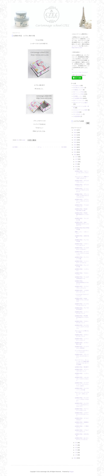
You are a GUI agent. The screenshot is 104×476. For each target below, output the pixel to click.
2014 (75, 458)
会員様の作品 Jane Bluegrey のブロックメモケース (82, 224)
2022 (75, 137)
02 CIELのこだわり (78, 87)
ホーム (39, 147)
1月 (76, 455)
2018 (75, 147)
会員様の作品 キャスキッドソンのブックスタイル (82, 327)
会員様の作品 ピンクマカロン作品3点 (82, 347)
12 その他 (76, 112)
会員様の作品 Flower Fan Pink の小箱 (81, 209)
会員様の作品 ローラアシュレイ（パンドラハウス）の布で (82, 384)
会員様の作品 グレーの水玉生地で (82, 308)
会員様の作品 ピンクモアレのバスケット (82, 304)
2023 (75, 135)
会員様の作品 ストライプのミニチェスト (82, 287)
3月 (76, 450)
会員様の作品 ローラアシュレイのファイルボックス (82, 253)
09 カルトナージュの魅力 (80, 102)
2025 (75, 130)
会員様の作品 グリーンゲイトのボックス (82, 409)
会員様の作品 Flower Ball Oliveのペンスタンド (82, 214)
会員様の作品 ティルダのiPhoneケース (82, 277)
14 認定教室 (76, 116)
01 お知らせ (76, 85)
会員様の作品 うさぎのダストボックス (82, 291)
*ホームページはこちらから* (80, 72)
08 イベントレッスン (79, 100)
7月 (76, 169)
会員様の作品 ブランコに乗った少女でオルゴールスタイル (82, 195)
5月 (76, 445)
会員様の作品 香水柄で (82, 367)
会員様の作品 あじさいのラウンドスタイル (82, 438)
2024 (75, 132)
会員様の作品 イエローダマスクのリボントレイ (82, 414)
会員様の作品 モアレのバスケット (82, 185)
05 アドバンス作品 (78, 94)
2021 (75, 140)
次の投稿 (14, 147)
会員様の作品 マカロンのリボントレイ (82, 322)
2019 (75, 144)
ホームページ (75, 46)
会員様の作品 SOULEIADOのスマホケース (82, 282)
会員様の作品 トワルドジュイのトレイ (82, 430)
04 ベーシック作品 (78, 92)
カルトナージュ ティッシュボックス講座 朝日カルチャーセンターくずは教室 (82, 362)
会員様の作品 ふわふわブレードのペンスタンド (82, 379)
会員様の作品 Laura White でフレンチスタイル (82, 300)
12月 (76, 156)
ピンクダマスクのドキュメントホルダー (82, 351)
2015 (75, 154)
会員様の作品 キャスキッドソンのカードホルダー (82, 399)
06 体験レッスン (78, 96)
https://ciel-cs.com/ (77, 47)
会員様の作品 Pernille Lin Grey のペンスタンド (82, 317)
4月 (76, 447)
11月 (76, 159)
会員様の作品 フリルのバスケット (82, 205)
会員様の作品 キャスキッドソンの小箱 (82, 389)
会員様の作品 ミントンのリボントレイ (82, 312)
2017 (75, 149)
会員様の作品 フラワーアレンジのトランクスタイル (82, 201)
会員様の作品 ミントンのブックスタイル (82, 261)
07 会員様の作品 (78, 98)
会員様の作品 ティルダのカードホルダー (82, 248)
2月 (76, 452)
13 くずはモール (78, 114)
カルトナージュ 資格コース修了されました (82, 177)
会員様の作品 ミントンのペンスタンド (82, 339)
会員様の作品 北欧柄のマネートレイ (82, 422)
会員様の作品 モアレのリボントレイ (82, 181)
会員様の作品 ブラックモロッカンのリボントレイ (82, 356)
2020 (75, 142)
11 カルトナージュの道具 (80, 110)
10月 (76, 161)
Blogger (71, 471)
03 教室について (78, 89)
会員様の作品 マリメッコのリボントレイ (82, 370)
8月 (76, 166)
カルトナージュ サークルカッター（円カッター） (82, 394)
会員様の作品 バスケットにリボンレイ (82, 244)
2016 (75, 152)
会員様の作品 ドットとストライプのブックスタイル (82, 190)
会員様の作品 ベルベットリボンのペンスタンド (82, 172)
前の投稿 (63, 147)
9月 (76, 164)
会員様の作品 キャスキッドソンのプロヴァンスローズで (82, 405)
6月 (76, 442)
